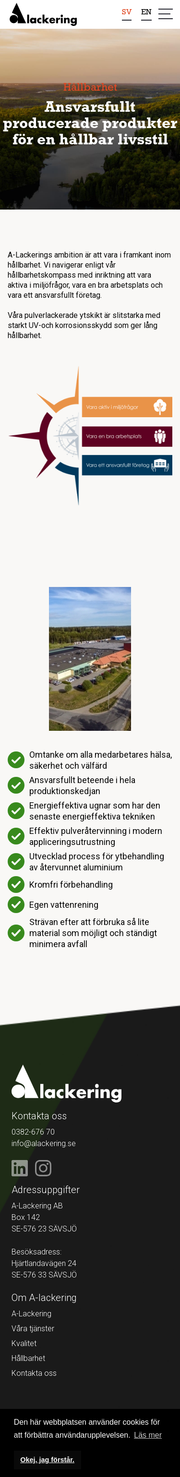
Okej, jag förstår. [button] (47, 1460)
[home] (43, 14)
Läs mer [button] (148, 1435)
